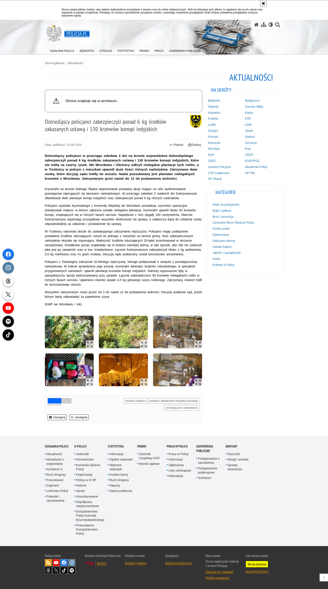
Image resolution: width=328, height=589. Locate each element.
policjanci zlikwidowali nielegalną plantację (173, 400)
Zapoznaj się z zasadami (219, 571)
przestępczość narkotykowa (182, 407)
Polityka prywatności (217, 578)
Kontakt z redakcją (135, 563)
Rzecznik (233, 454)
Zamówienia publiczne (204, 448)
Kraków (213, 118)
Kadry (216, 258)
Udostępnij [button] (57, 417)
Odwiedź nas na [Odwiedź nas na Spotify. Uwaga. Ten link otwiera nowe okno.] (71, 570)
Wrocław (213, 148)
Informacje (116, 454)
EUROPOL (252, 161)
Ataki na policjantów (225, 204)
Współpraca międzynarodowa (87, 504)
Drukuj (194, 145)
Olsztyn (213, 130)
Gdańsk (213, 106)
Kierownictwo (85, 459)
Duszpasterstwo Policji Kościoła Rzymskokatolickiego (90, 515)
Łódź (248, 124)
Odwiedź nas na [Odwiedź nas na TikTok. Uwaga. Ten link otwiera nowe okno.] (63, 570)
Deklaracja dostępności (178, 563)
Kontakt (232, 446)
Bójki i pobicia (221, 210)
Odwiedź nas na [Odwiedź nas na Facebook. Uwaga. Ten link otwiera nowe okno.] (63, 562)
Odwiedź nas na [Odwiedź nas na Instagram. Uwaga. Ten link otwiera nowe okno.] (71, 562)
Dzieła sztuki (221, 228)
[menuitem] (62, 50)
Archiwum (204, 478)
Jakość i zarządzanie (226, 252)
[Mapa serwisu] (263, 24)
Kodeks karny (118, 474)
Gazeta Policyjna (219, 167)
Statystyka (116, 446)
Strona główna (54, 63)
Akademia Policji (256, 167)
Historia (81, 485)
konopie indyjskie (135, 400)
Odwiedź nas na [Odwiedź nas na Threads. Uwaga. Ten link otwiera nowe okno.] (48, 570)
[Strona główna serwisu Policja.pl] (256, 24)
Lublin (212, 124)
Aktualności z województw (55, 461)
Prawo (141, 446)
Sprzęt (80, 491)
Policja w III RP (86, 480)
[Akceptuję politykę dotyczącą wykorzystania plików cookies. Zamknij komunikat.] (263, 3)
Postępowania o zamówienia (209, 460)
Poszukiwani (55, 480)
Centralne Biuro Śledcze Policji (233, 222)
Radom (250, 136)
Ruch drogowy (56, 474)
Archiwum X (55, 469)
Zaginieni (53, 485)
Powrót (176, 145)
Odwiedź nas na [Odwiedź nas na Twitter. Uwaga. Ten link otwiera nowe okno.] (56, 570)
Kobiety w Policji (223, 265)
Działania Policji (56, 446)
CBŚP (249, 154)
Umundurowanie (87, 496)
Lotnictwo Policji (57, 491)
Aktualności (75, 63)
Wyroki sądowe (149, 463)
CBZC (212, 161)
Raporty (114, 485)
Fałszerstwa (220, 234)
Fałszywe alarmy (223, 240)
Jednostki (82, 454)
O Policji (80, 446)
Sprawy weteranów (234, 467)
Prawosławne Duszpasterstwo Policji (87, 529)
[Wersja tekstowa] (270, 24)
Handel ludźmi (222, 247)
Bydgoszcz (252, 100)
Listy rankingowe (179, 470)
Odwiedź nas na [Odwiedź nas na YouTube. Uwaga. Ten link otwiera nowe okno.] (56, 562)
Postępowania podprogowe (207, 470)
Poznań (213, 136)
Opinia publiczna (120, 491)
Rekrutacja (175, 476)
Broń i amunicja (222, 216)
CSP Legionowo (219, 173)
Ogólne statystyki (121, 459)
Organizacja (84, 474)
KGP (211, 154)
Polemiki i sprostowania (56, 498)
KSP (248, 118)
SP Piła (250, 173)
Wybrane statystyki (115, 467)
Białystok (214, 100)
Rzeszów (214, 143)
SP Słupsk (215, 179)
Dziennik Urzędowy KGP (149, 456)
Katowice (214, 112)
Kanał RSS (48, 562)
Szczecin (251, 143)
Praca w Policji (177, 446)
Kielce (249, 112)
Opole (249, 130)
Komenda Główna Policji (88, 467)
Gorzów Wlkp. (254, 106)
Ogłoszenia (176, 465)
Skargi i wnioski (237, 459)
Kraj (247, 148)
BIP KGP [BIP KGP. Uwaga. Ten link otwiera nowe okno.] (101, 563)
